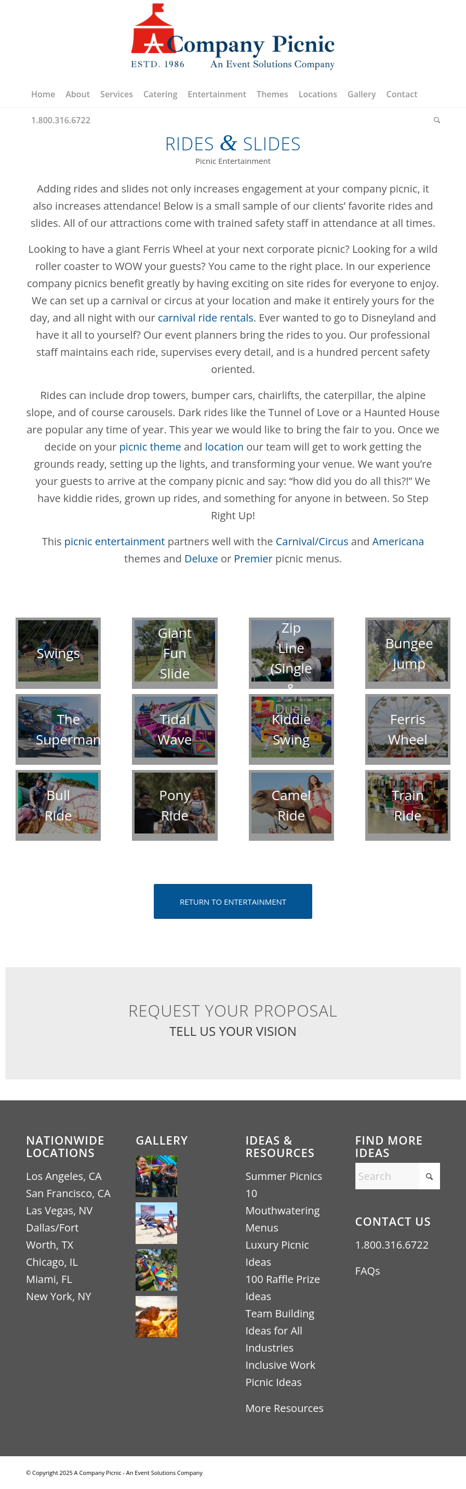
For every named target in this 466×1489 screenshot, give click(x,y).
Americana (396, 541)
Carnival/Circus (312, 541)
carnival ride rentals (206, 318)
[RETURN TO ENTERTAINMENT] (233, 901)
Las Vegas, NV (59, 1210)
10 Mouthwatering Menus (282, 1210)
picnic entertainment (114, 541)
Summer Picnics (283, 1176)
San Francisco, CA (68, 1193)
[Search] (435, 120)
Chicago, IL (52, 1262)
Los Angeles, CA (64, 1176)
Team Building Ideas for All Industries (279, 1330)
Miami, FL (49, 1279)
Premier (253, 558)
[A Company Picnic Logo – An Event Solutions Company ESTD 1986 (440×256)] (233, 40)
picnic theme (150, 447)
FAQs (367, 1271)
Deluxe (201, 558)
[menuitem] (43, 94)
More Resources (284, 1408)
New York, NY (58, 1296)
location (224, 447)
